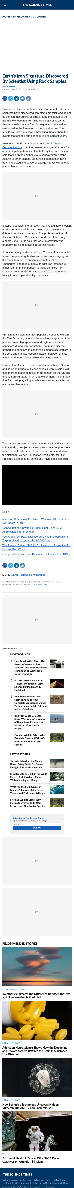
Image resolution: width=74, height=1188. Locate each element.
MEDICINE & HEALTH (11, 1043)
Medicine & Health (39, 1183)
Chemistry (25, 1183)
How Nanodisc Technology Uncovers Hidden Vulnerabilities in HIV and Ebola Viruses (30, 1106)
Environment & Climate (59, 1183)
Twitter (10, 98)
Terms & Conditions (21, 1187)
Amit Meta (10, 86)
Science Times (41, 584)
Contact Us (50, 1187)
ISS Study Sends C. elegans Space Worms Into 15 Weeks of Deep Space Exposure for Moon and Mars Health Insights (29, 722)
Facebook (4, 98)
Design (23, 1180)
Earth (14, 575)
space (24, 575)
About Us (6, 1187)
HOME (6, 16)
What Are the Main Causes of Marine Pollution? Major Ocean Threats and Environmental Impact (28, 790)
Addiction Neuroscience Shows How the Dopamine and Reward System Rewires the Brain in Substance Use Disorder (34, 1051)
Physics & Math (11, 1183)
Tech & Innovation (9, 1180)
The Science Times (37, 5)
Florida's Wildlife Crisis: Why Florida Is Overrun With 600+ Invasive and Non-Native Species (27, 802)
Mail (28, 98)
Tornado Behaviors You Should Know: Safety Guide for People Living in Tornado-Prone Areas (26, 764)
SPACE (5, 1153)
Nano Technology (36, 1180)
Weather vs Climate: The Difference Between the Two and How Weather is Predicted (36, 995)
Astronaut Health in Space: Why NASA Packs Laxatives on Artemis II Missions (30, 1159)
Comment (22, 98)
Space (64, 1180)
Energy (48, 1180)
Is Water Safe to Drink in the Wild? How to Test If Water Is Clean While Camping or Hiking (28, 777)
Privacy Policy (37, 1187)
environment (38, 575)
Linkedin (16, 98)
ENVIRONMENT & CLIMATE (29, 16)
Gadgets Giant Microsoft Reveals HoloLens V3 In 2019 (35, 554)
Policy (56, 1180)
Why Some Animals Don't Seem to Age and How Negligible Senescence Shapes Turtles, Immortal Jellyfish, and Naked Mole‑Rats (30, 703)
